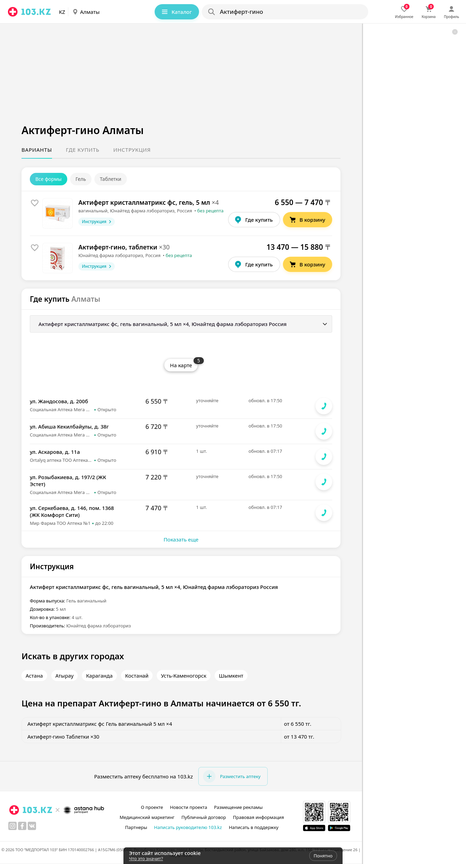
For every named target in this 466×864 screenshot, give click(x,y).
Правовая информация (258, 817)
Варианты (36, 149)
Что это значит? (146, 858)
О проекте (152, 807)
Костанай (137, 675)
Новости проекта (188, 807)
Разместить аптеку (231, 776)
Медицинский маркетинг (147, 817)
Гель (81, 179)
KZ (62, 11)
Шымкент (231, 675)
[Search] (285, 12)
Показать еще (181, 539)
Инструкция (132, 149)
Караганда (99, 675)
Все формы (48, 179)
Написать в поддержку (253, 827)
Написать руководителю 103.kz (188, 827)
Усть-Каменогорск (183, 675)
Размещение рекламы (238, 807)
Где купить (83, 149)
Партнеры (136, 827)
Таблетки (110, 179)
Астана (34, 675)
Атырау (64, 675)
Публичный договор (203, 817)
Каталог (176, 12)
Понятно (323, 856)
